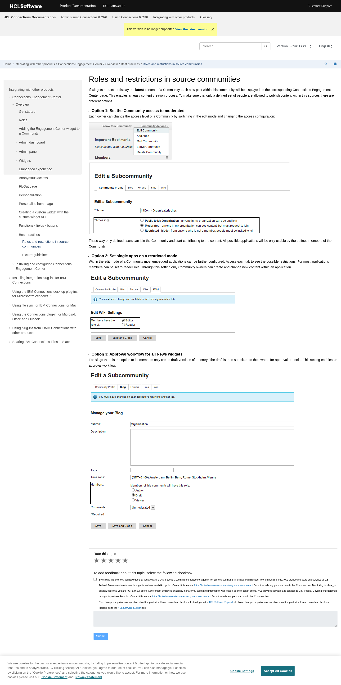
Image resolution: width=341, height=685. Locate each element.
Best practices (130, 64)
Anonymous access (33, 178)
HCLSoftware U (114, 6)
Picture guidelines (35, 255)
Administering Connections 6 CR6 (84, 17)
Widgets (25, 160)
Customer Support (320, 6)
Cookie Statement (54, 679)
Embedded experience (35, 169)
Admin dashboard (32, 142)
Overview (111, 64)
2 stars (104, 560)
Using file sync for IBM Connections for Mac (44, 305)
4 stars (118, 560)
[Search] (265, 46)
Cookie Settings (242, 672)
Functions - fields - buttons (38, 225)
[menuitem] (84, 17)
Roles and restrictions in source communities (172, 64)
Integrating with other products (174, 17)
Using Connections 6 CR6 (130, 17)
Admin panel (28, 151)
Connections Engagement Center (80, 64)
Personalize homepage (36, 204)
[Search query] (234, 46)
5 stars (125, 560)
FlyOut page (28, 186)
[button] (7, 89)
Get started (27, 111)
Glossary (206, 17)
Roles (23, 120)
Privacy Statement (89, 679)
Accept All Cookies (278, 672)
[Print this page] (335, 64)
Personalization (30, 195)
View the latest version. (192, 29)
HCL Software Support (221, 602)
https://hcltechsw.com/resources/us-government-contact (223, 585)
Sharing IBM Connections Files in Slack (41, 342)
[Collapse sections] (326, 64)
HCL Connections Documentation (30, 17)
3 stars (111, 560)
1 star (97, 560)
